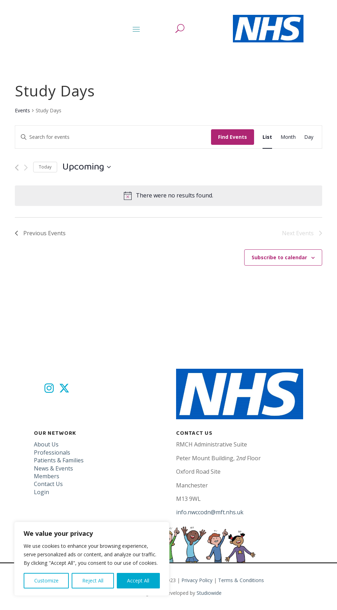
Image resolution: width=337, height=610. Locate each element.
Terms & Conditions (241, 580)
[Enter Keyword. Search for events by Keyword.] (113, 137)
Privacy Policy (196, 580)
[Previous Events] (17, 167)
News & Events (53, 468)
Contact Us (48, 484)
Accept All (138, 580)
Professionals (52, 452)
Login (41, 492)
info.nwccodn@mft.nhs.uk (209, 512)
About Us (46, 444)
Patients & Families (59, 460)
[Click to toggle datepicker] (86, 167)
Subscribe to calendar (279, 257)
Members (46, 476)
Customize (46, 580)
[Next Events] (26, 167)
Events (22, 110)
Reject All (92, 580)
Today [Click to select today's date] (45, 167)
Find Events (232, 137)
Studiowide (209, 593)
